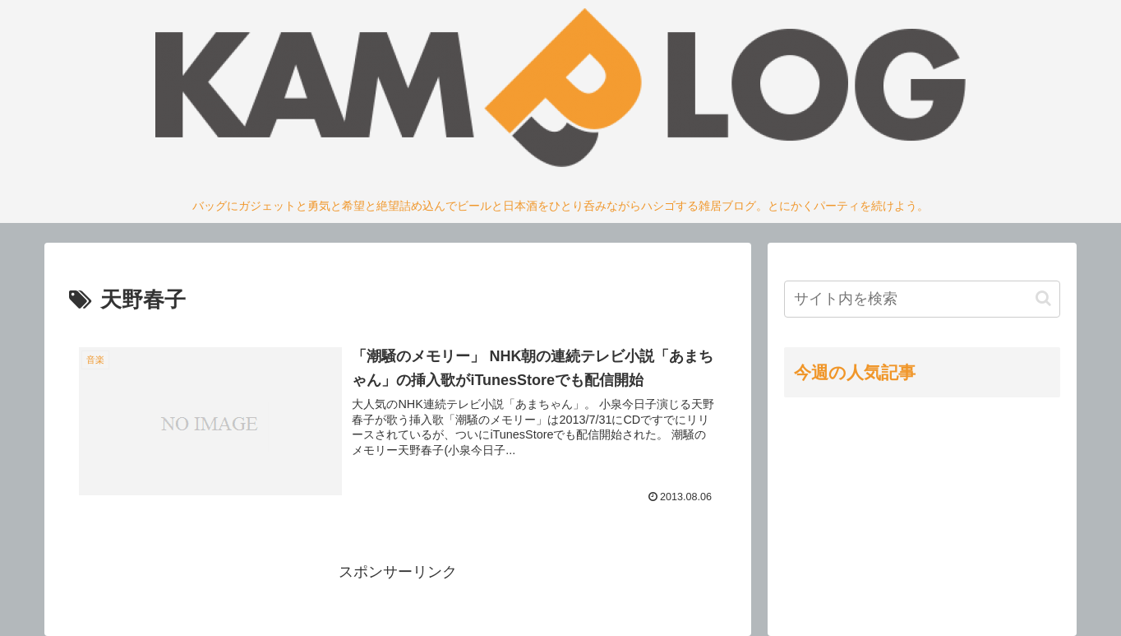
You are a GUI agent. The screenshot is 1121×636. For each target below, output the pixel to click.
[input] (922, 299)
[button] (1043, 298)
